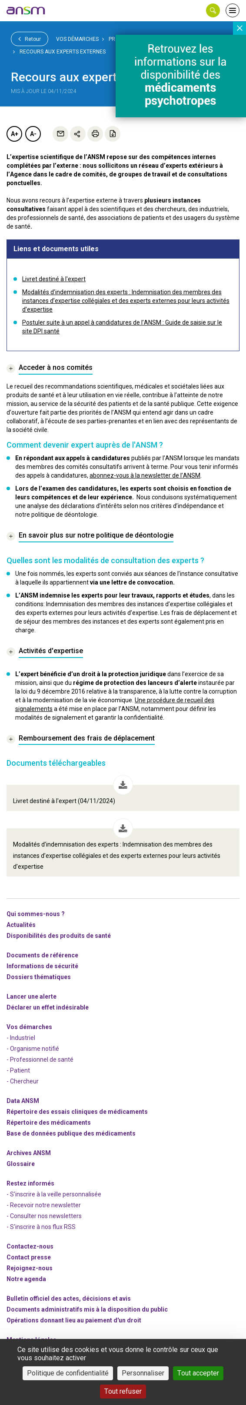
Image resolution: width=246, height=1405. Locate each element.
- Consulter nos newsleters (44, 1215)
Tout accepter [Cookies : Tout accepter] (198, 1373)
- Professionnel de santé (40, 1059)
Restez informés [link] (30, 1183)
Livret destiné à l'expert (54, 279)
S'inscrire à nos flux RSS (43, 1226)
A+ (14, 133)
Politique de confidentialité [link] (68, 1373)
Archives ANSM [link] (29, 1152)
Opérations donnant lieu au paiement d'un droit (74, 1320)
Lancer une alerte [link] (32, 996)
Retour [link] (29, 38)
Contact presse (29, 1257)
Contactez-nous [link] (30, 1246)
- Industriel (21, 1037)
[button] (213, 10)
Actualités (21, 924)
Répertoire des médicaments (49, 1122)
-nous (30, 1268)
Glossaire (21, 1163)
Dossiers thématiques (39, 976)
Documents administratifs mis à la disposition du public (87, 1309)
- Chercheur (23, 1081)
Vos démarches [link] (77, 39)
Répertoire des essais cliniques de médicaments (77, 1111)
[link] (26, 10)
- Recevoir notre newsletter (44, 1205)
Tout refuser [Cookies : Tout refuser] (123, 1391)
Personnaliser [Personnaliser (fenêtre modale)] (143, 1373)
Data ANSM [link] (23, 1100)
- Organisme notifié (33, 1048)
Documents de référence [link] (42, 955)
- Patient (18, 1070)
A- (33, 133)
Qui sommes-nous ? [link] (36, 913)
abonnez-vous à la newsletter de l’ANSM (145, 475)
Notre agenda (26, 1278)
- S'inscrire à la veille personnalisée (54, 1194)
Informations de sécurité (42, 966)
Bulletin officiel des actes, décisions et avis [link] (69, 1298)
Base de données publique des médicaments (71, 1133)
